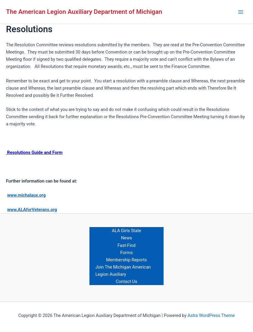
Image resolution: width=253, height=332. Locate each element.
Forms (126, 252)
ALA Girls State (126, 230)
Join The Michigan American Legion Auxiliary (123, 270)
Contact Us (126, 281)
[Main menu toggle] (240, 12)
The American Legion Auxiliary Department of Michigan (84, 11)
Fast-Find (127, 245)
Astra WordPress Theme (211, 315)
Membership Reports (126, 260)
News (126, 238)
